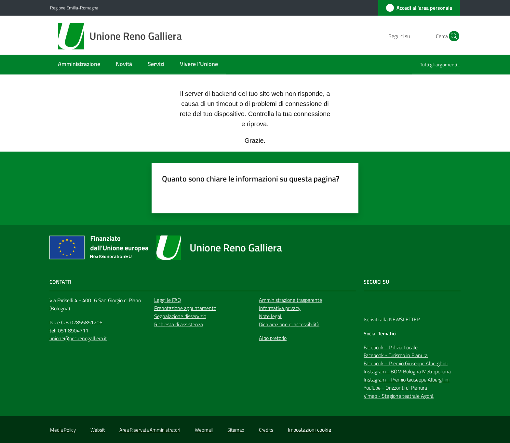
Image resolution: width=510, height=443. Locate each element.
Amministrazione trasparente (290, 300)
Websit (97, 430)
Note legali (270, 316)
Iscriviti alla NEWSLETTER (392, 319)
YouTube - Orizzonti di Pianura (395, 388)
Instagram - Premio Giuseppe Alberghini (407, 379)
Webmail (204, 430)
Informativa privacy (280, 308)
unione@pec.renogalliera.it (78, 338)
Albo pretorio (273, 338)
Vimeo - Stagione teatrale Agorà (399, 396)
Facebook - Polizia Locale (391, 347)
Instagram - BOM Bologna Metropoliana (407, 371)
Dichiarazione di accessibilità (289, 324)
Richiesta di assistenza (178, 324)
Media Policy (63, 430)
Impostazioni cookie (309, 430)
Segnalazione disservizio (180, 316)
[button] (452, 36)
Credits (266, 430)
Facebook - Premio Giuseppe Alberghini (406, 363)
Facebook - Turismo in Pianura (396, 355)
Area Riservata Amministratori (149, 430)
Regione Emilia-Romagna (74, 7)
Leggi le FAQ (167, 300)
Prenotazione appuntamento (185, 308)
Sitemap (235, 430)
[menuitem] (79, 64)
